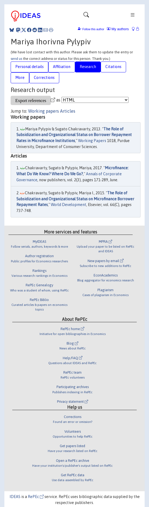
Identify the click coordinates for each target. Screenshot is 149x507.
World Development (68, 204)
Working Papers (92, 141)
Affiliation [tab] (61, 66)
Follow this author (93, 29)
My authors (118, 29)
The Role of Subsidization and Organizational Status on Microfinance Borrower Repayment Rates (75, 199)
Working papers (43, 111)
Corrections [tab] (44, 77)
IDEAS (15, 496)
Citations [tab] (113, 66)
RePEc (36, 496)
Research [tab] (88, 66)
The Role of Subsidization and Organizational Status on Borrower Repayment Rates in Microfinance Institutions (74, 135)
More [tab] (20, 77)
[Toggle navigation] (86, 16)
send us (16, 59)
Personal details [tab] (29, 66)
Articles (67, 111)
